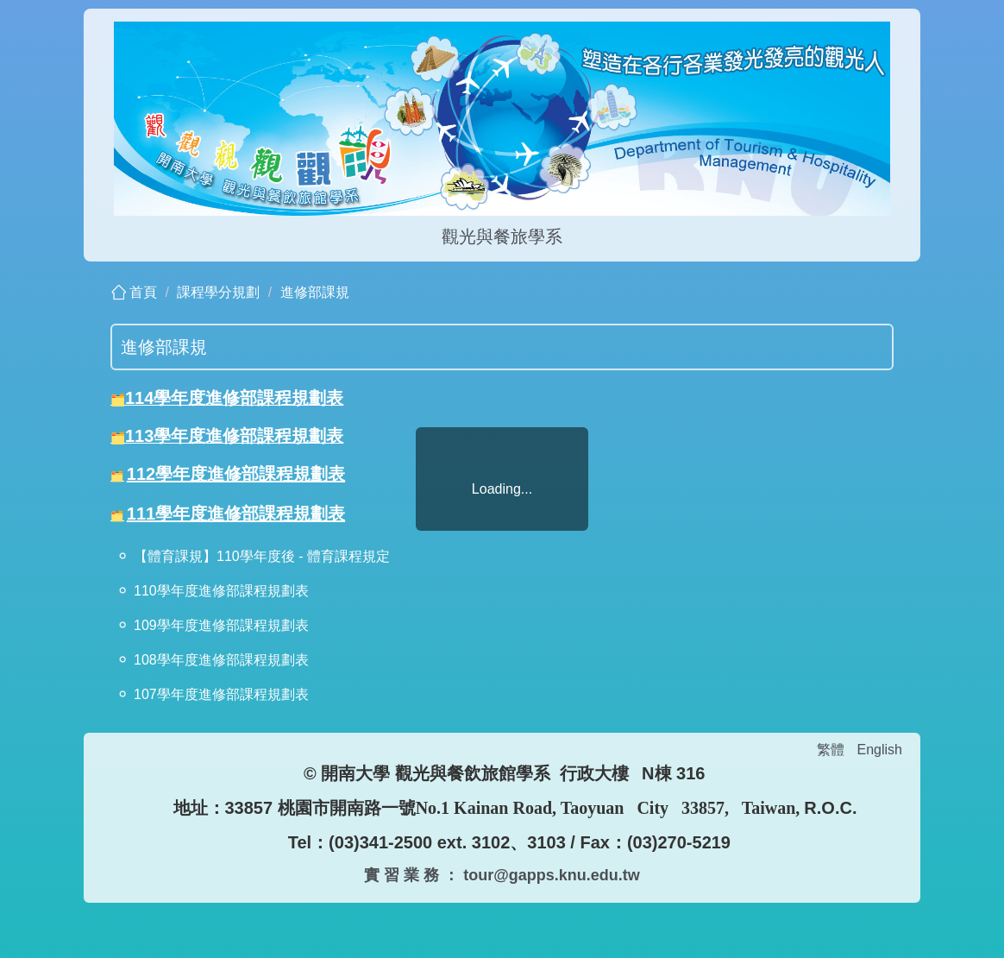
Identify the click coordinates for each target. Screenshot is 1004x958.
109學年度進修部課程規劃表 (221, 625)
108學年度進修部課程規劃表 (221, 659)
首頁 (143, 292)
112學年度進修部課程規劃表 (236, 473)
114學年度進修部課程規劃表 (234, 397)
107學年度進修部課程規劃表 (221, 694)
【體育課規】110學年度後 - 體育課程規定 (262, 556)
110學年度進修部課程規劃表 (221, 590)
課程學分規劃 (218, 292)
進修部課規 (314, 292)
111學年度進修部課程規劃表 (236, 513)
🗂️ (117, 400)
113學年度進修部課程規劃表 (234, 435)
